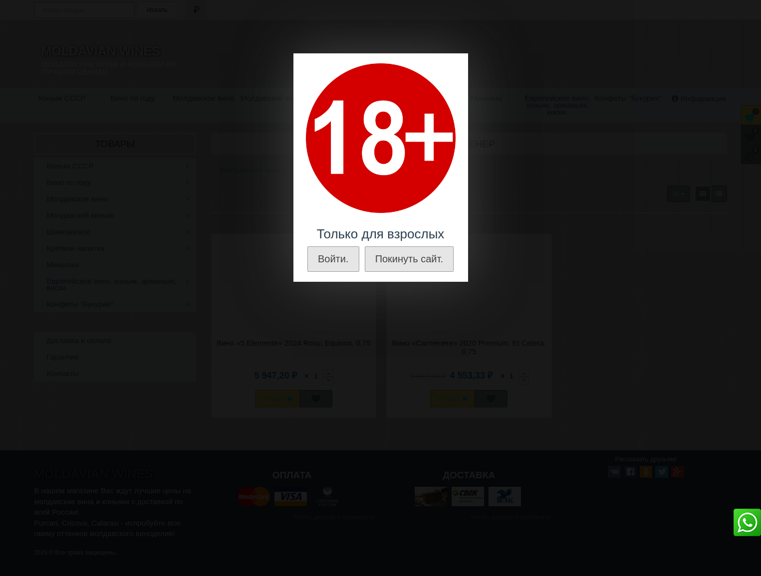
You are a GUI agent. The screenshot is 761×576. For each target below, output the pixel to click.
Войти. (333, 258)
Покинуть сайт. (409, 258)
